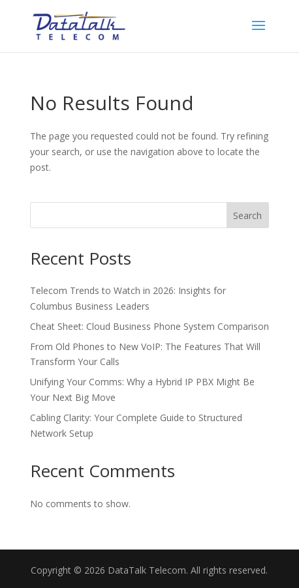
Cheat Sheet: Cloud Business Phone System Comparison (149, 326)
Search (247, 215)
